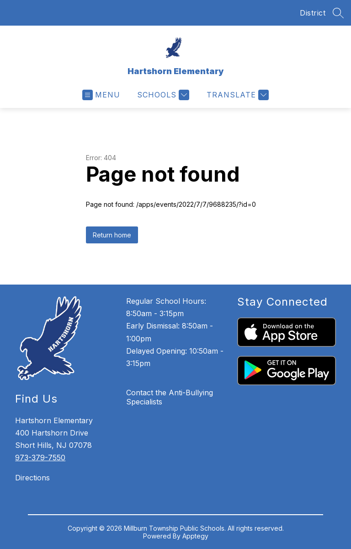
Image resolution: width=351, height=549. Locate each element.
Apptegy (195, 536)
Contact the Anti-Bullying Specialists (169, 397)
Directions (32, 477)
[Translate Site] (236, 95)
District (312, 12)
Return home (112, 235)
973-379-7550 (40, 457)
